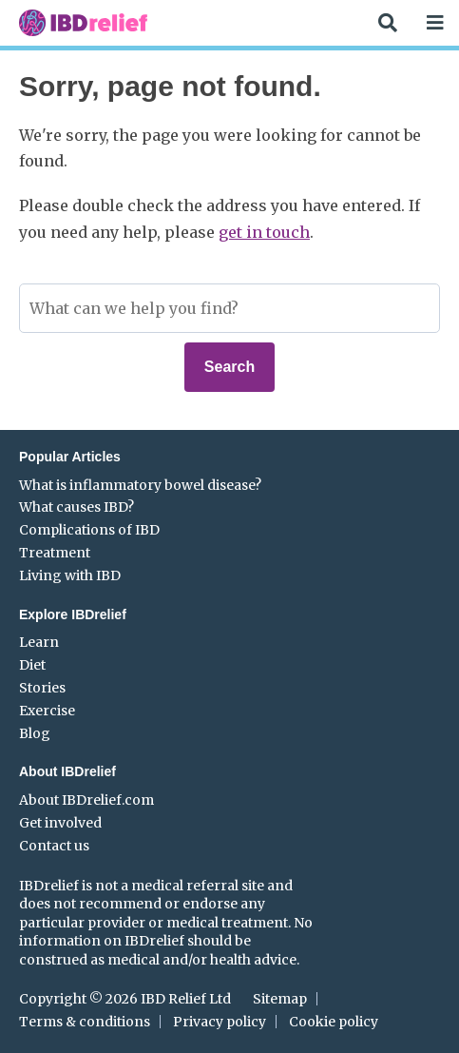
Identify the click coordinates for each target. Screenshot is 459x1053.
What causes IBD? (76, 507)
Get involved (60, 822)
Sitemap (280, 998)
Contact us (54, 845)
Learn (39, 642)
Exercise (47, 710)
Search (229, 367)
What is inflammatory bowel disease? (140, 485)
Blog (34, 733)
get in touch (264, 232)
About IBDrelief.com (86, 800)
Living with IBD (70, 575)
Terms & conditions (84, 1021)
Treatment (54, 552)
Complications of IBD (89, 529)
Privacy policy (219, 1021)
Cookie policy (333, 1021)
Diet (32, 664)
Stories (42, 687)
